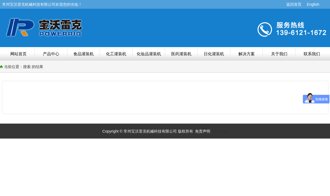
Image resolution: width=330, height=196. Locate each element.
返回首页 (293, 4)
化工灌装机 (116, 53)
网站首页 (18, 53)
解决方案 (246, 53)
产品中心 (51, 53)
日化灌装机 (214, 53)
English (313, 4)
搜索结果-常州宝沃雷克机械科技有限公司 (82, 26)
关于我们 (279, 53)
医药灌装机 (181, 53)
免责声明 (202, 131)
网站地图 (220, 131)
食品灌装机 (83, 53)
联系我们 (312, 53)
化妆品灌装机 (149, 53)
